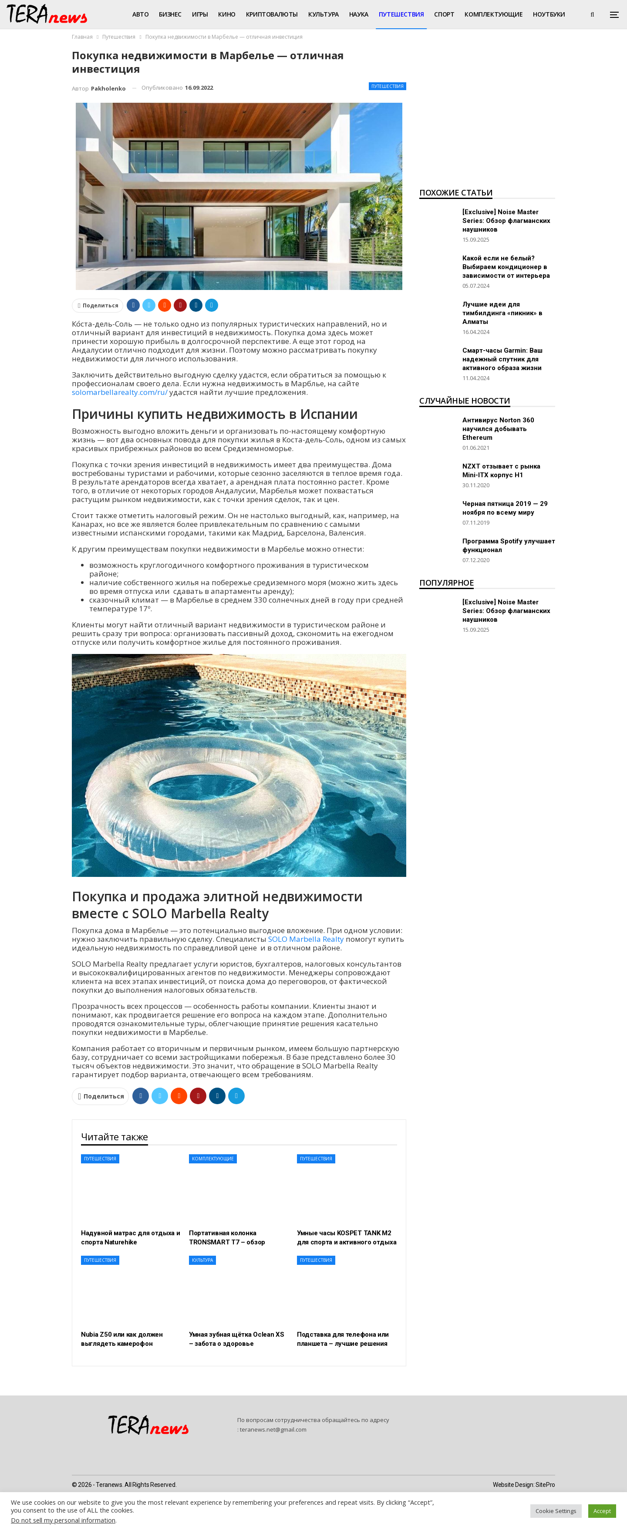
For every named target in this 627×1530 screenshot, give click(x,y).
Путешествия (401, 14)
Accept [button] (602, 1511)
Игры (200, 14)
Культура (323, 14)
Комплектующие (493, 14)
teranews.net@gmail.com (273, 1429)
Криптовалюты (272, 14)
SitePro (545, 1484)
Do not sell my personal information (63, 1520)
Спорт (444, 14)
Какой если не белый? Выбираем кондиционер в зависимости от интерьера (506, 267)
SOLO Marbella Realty (306, 939)
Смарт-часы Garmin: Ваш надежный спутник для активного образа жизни (502, 359)
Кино (226, 14)
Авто (140, 14)
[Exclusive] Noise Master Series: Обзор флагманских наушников (506, 220)
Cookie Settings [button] (556, 1511)
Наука (358, 14)
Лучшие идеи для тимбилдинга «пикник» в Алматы (502, 313)
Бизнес (170, 14)
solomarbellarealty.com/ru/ (120, 392)
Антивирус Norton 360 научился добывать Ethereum (498, 428)
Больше (546, 14)
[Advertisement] (487, 115)
